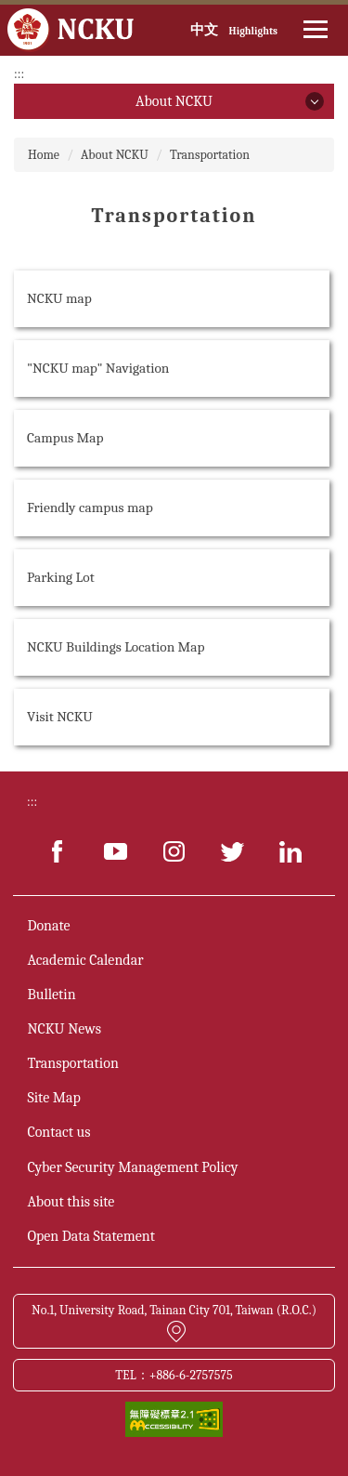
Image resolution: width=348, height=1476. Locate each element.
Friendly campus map (90, 507)
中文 (204, 29)
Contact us (58, 1132)
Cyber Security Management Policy (132, 1167)
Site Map (53, 1097)
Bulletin (51, 994)
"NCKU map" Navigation (98, 368)
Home (43, 155)
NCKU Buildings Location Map (116, 647)
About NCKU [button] (174, 101)
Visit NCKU (60, 716)
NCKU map (59, 298)
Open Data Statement (90, 1236)
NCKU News (64, 1029)
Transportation (210, 155)
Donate (48, 925)
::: (19, 74)
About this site (70, 1201)
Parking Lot (61, 577)
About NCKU (114, 155)
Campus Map (65, 437)
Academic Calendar (85, 960)
